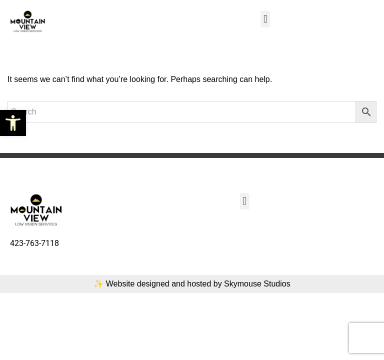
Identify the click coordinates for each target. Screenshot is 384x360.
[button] (265, 19)
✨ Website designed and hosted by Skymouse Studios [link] (192, 284)
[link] (13, 123)
